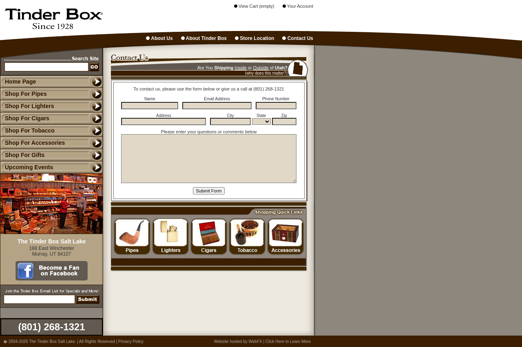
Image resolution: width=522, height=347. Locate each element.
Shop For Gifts (22, 155)
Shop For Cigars (24, 118)
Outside (261, 67)
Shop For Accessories (32, 142)
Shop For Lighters (27, 106)
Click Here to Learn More (288, 341)
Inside (240, 67)
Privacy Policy (131, 341)
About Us (159, 38)
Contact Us (297, 38)
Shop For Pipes (23, 94)
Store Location (254, 38)
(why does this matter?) (266, 73)
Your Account (298, 6)
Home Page (20, 81)
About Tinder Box (204, 38)
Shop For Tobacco (27, 130)
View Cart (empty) (254, 6)
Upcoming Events (26, 167)
